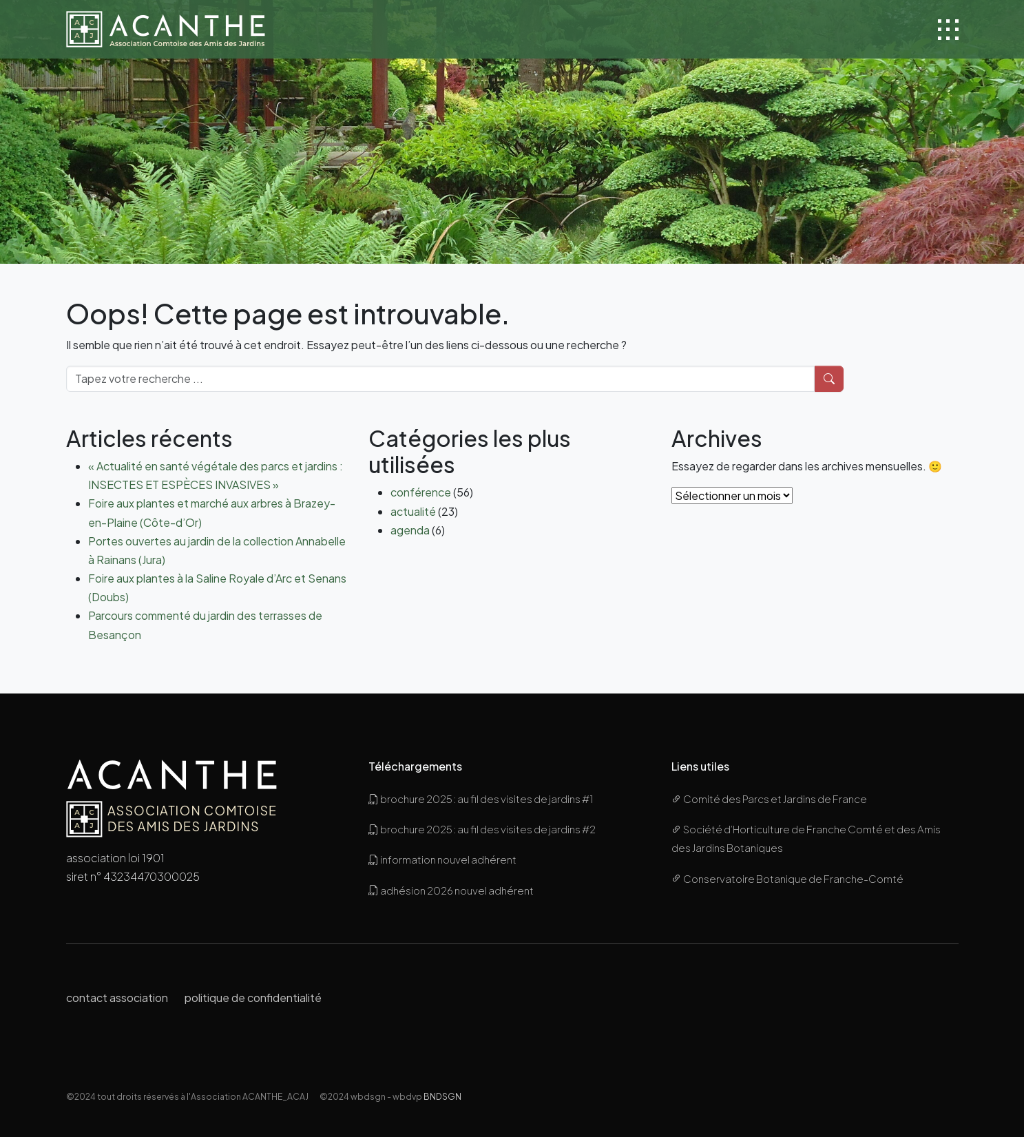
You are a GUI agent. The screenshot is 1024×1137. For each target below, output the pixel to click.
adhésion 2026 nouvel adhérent (451, 890)
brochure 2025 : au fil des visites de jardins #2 (482, 828)
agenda (410, 530)
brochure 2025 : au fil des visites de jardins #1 (481, 798)
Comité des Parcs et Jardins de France (769, 798)
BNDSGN (442, 1096)
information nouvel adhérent (442, 859)
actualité (413, 511)
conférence (420, 492)
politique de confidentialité (253, 997)
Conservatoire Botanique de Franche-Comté (787, 878)
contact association (117, 997)
